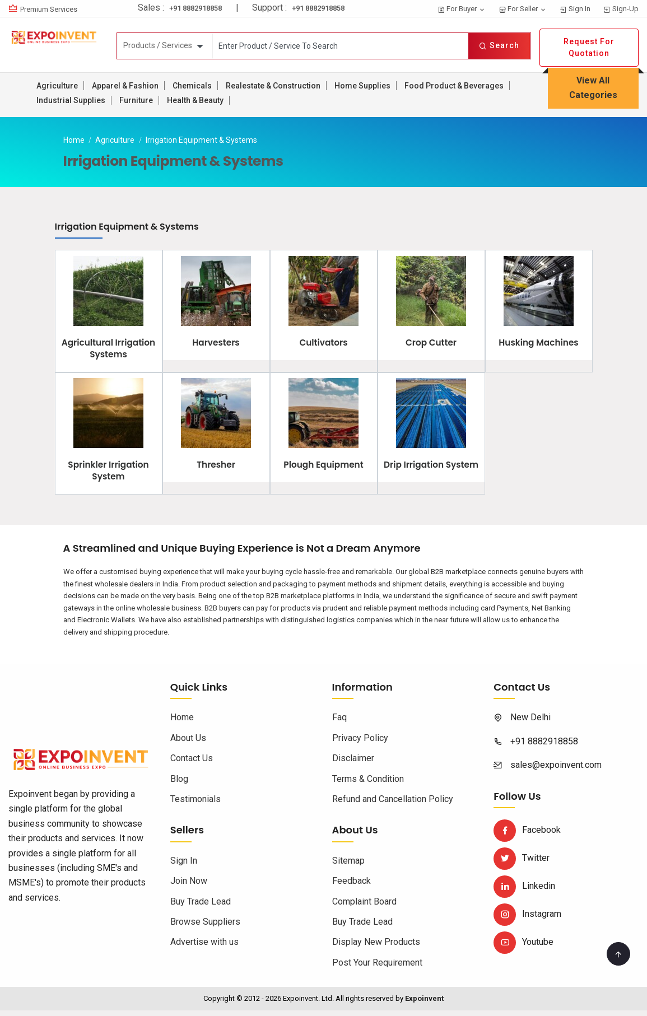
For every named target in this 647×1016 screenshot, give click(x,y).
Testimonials (195, 804)
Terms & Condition (368, 784)
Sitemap (348, 866)
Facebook (527, 836)
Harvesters (215, 345)
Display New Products (376, 948)
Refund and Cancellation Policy (392, 804)
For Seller (523, 8)
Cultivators (323, 345)
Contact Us (191, 764)
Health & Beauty (195, 100)
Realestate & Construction (273, 85)
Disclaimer (353, 764)
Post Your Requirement (377, 968)
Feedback (351, 887)
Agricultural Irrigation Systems (108, 351)
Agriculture (57, 85)
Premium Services (48, 9)
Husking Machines (538, 345)
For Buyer (461, 8)
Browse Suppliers (205, 927)
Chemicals (192, 85)
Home (74, 140)
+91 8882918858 (195, 8)
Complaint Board (364, 907)
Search (499, 45)
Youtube (523, 948)
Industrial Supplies (70, 100)
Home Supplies (362, 85)
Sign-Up (621, 8)
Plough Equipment (323, 470)
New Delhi (530, 723)
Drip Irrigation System (430, 476)
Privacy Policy (360, 743)
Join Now (188, 887)
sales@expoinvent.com (556, 771)
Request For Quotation (589, 47)
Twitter (522, 864)
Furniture (136, 100)
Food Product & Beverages (454, 85)
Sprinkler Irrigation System (108, 476)
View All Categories (593, 87)
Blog (179, 784)
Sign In (575, 8)
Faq (339, 723)
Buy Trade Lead (200, 907)
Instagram (527, 920)
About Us (188, 743)
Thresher (216, 470)
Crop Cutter (431, 345)
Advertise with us (204, 948)
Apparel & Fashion (125, 85)
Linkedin (524, 892)
